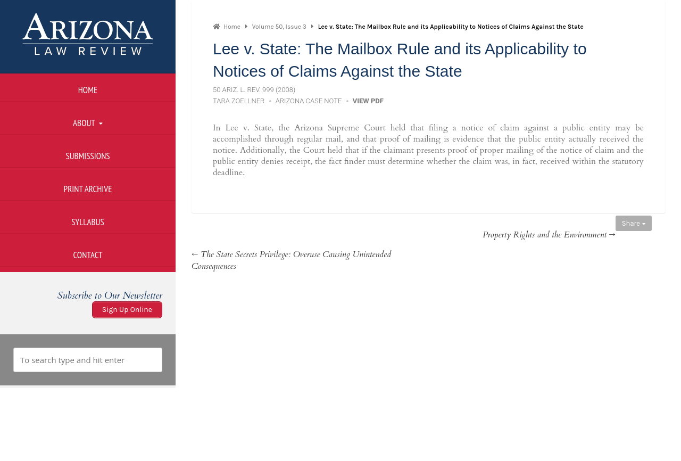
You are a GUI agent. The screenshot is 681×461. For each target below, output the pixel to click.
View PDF (368, 101)
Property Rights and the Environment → (549, 235)
